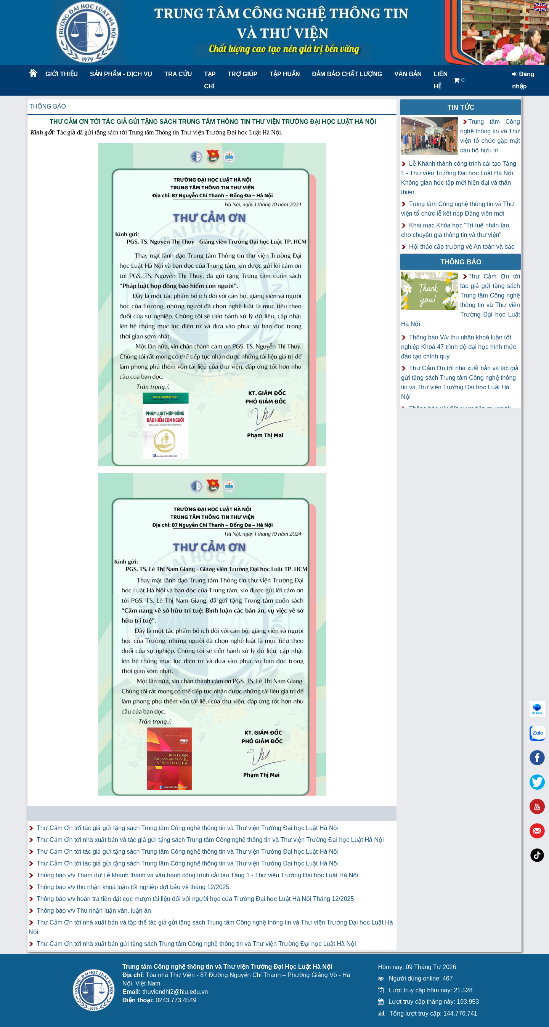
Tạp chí (209, 80)
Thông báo (47, 106)
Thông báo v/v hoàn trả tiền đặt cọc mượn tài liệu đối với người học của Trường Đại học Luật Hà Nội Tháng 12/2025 (195, 899)
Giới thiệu (61, 74)
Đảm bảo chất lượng (346, 74)
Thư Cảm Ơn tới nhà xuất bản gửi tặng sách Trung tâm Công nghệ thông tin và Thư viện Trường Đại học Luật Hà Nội (196, 944)
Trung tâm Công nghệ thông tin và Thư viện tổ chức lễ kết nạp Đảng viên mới (457, 209)
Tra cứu (178, 74)
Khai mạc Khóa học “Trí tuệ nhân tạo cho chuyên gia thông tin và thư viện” (455, 230)
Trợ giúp (242, 74)
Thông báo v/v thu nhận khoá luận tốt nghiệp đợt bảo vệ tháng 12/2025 (133, 887)
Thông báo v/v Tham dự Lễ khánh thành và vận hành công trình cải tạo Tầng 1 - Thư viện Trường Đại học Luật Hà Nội (197, 875)
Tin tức (461, 107)
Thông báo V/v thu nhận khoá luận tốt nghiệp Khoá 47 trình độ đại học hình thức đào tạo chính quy (458, 347)
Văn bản (407, 74)
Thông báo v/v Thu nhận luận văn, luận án (94, 910)
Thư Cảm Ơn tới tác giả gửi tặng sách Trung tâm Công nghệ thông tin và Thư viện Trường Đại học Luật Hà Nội (188, 828)
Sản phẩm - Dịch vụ (120, 74)
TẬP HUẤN (285, 74)
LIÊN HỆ (441, 80)
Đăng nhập (523, 80)
